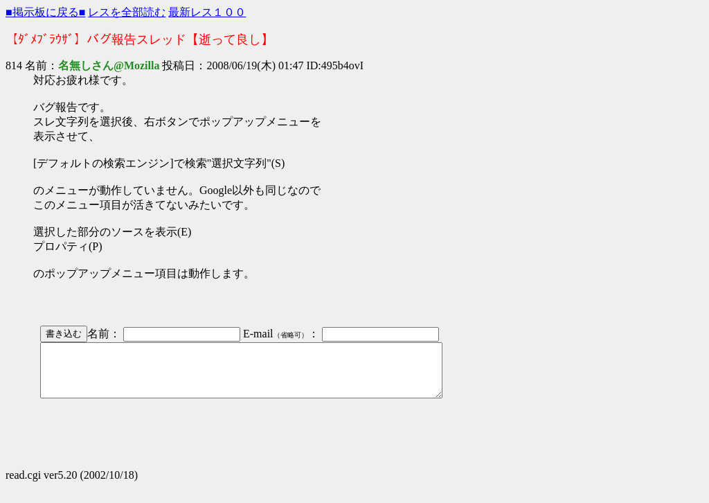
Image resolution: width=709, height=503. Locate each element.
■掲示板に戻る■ (45, 12)
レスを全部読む (126, 12)
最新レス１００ (207, 12)
